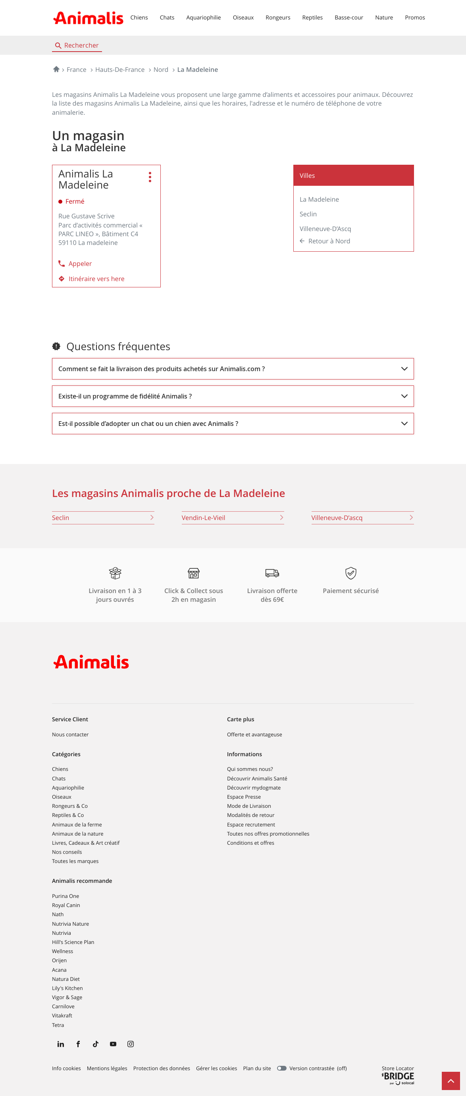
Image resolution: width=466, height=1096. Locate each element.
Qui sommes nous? (250, 769)
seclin (103, 517)
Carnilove (63, 1006)
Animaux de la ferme (77, 824)
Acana (59, 970)
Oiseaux (243, 17)
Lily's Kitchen (67, 988)
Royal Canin (66, 905)
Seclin (308, 214)
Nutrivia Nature (70, 923)
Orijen (59, 960)
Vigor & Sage (67, 997)
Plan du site (257, 1068)
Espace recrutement (251, 824)
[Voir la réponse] (233, 368)
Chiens (139, 17)
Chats (167, 17)
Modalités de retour (251, 815)
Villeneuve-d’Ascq (325, 228)
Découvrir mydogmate (254, 787)
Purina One (65, 896)
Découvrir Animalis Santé (257, 778)
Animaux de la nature (78, 833)
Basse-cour (349, 17)
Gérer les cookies (216, 1068)
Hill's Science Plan (73, 942)
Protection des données (161, 1068)
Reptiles (312, 17)
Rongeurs (278, 17)
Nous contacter (70, 734)
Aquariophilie (203, 17)
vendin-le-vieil (233, 517)
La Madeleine (319, 199)
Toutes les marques (75, 861)
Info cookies (66, 1068)
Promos (415, 17)
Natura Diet (66, 979)
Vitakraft (62, 1015)
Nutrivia (61, 933)
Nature (384, 17)
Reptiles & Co (68, 815)
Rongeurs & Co (70, 806)
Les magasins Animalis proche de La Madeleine (168, 493)
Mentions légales (107, 1068)
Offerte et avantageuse (254, 734)
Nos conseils (67, 852)
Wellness (62, 951)
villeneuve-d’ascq (363, 517)
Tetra (58, 1025)
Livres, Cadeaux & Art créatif (85, 843)
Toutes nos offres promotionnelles (268, 833)
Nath (58, 914)
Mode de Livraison (249, 806)
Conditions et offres (250, 843)
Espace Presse (244, 796)
